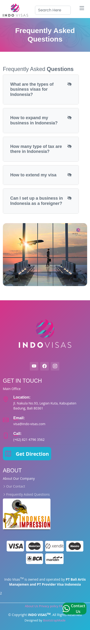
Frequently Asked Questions (28, 494)
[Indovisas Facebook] (44, 366)
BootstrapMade (54, 620)
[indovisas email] (29, 421)
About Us (31, 606)
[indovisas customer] (29, 436)
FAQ (62, 606)
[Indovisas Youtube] (34, 366)
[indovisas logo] (16, 10)
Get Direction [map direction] (27, 453)
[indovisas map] (50, 403)
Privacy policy (48, 606)
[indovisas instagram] (55, 366)
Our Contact (15, 486)
